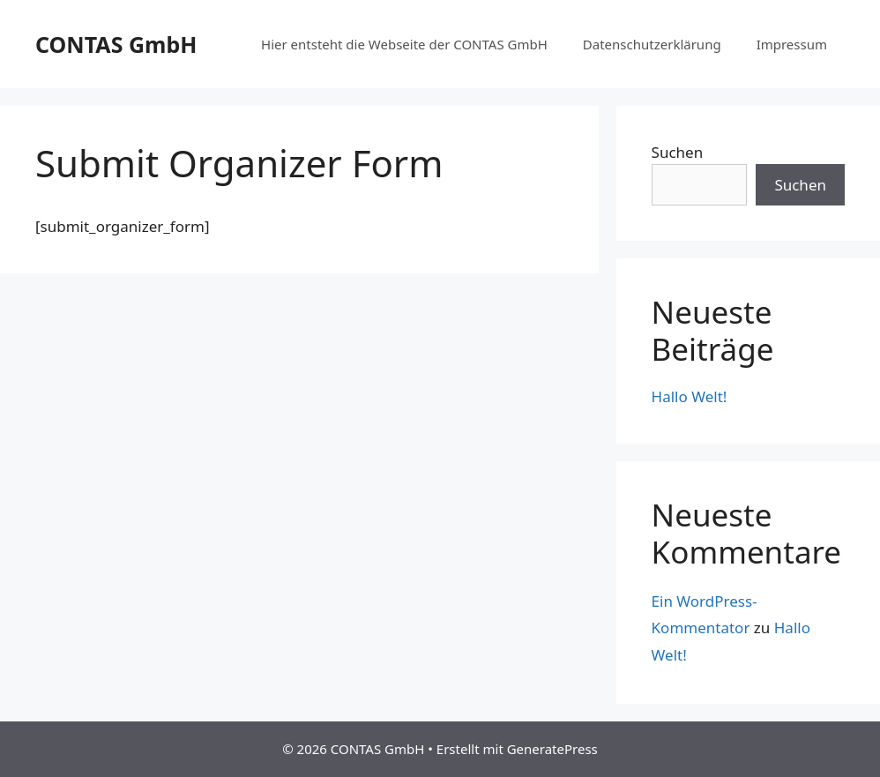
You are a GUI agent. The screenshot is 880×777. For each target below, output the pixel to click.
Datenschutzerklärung (652, 44)
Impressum (792, 44)
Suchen (678, 152)
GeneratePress (552, 749)
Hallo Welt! (689, 396)
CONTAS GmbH (116, 44)
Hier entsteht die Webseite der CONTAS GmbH (404, 44)
